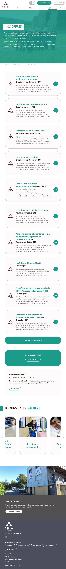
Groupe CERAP (59, 3)
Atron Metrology (36, 545)
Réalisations (33, 8)
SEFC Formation (11, 549)
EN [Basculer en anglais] (33, 3)
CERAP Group (10, 545)
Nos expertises (21, 8)
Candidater (15, 388)
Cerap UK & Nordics (50, 545)
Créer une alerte (33, 359)
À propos (42, 8)
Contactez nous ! (14, 511)
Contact (62, 8)
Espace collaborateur (44, 3)
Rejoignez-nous (52, 8)
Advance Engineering (23, 545)
